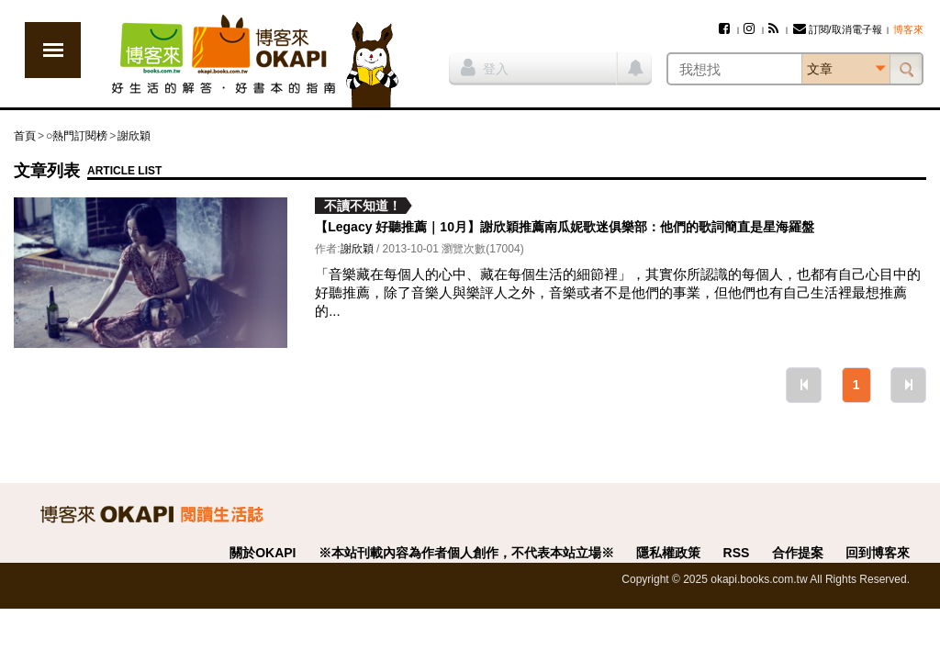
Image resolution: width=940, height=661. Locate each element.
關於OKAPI (262, 552)
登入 (485, 67)
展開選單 (53, 50)
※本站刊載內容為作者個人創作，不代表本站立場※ (466, 552)
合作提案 (797, 552)
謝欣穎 (134, 135)
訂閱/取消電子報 (837, 29)
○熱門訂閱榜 (76, 135)
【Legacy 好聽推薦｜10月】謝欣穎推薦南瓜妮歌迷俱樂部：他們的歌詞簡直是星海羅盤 (564, 226)
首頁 (25, 135)
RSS (736, 552)
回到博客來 (877, 552)
